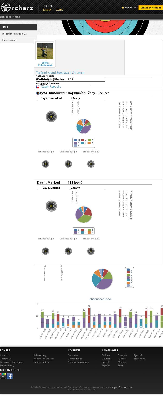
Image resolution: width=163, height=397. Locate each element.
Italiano (122, 358)
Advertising (40, 355)
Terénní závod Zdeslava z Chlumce (60, 73)
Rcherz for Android (44, 358)
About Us (5, 355)
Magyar (122, 362)
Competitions (75, 358)
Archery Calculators (78, 362)
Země (59, 9)
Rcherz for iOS (41, 362)
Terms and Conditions (11, 362)
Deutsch (106, 358)
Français (122, 355)
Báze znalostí (9, 40)
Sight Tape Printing (10, 17)
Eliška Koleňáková (45, 64)
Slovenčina (139, 358)
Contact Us (6, 358)
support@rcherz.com (121, 387)
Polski (121, 365)
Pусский (138, 355)
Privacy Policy (7, 365)
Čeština (106, 355)
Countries (73, 355)
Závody (47, 9)
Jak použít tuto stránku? (14, 33)
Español (106, 365)
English (105, 362)
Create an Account (151, 7)
